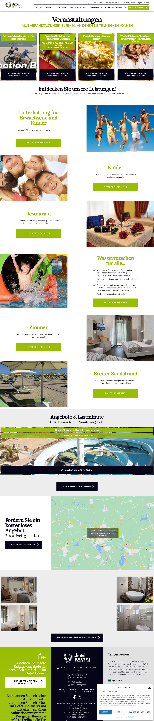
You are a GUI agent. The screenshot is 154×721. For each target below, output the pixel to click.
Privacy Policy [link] (62, 690)
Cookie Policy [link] (119, 717)
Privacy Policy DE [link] (129, 717)
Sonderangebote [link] (115, 7)
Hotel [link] (39, 7)
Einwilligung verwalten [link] (88, 690)
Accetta (105, 712)
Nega (119, 712)
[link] (14, 5)
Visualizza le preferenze (139, 712)
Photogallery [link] (78, 7)
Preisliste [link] (96, 7)
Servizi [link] (50, 7)
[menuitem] (126, 3)
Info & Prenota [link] (138, 7)
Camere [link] (61, 7)
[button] (150, 687)
